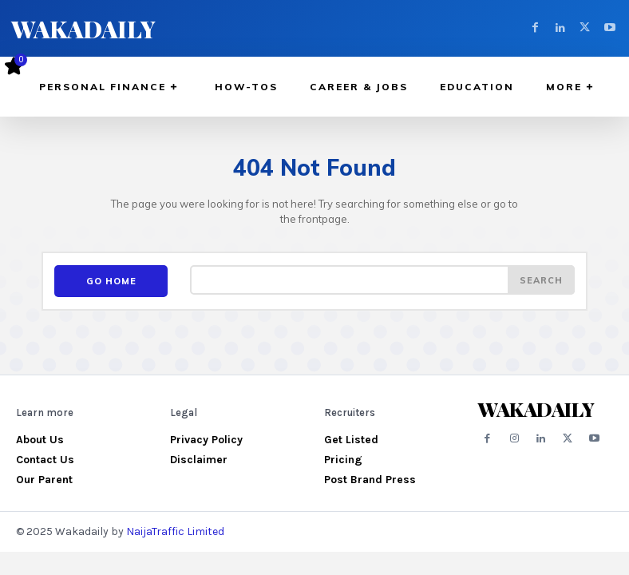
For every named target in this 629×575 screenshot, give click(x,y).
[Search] (541, 280)
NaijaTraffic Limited (175, 529)
